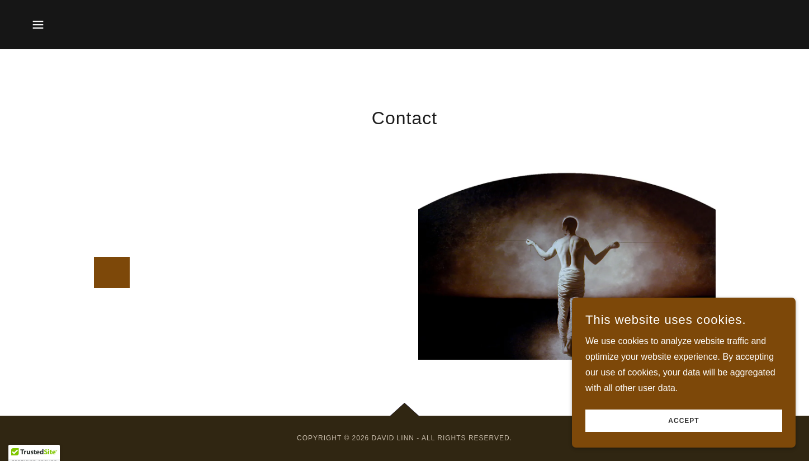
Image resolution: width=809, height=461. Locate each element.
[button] (38, 24)
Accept (683, 421)
